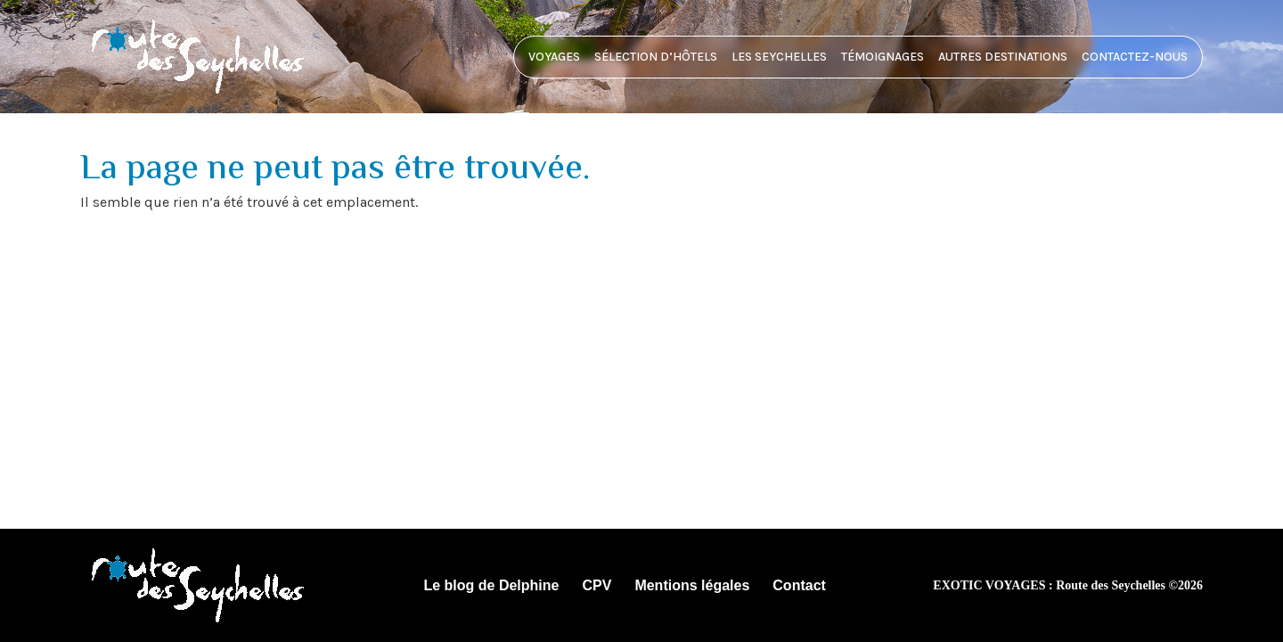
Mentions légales (691, 585)
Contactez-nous (1135, 56)
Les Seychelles (779, 56)
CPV (596, 585)
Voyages (554, 56)
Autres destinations (1002, 56)
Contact (799, 585)
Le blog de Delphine (491, 585)
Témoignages (882, 56)
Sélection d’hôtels (655, 56)
